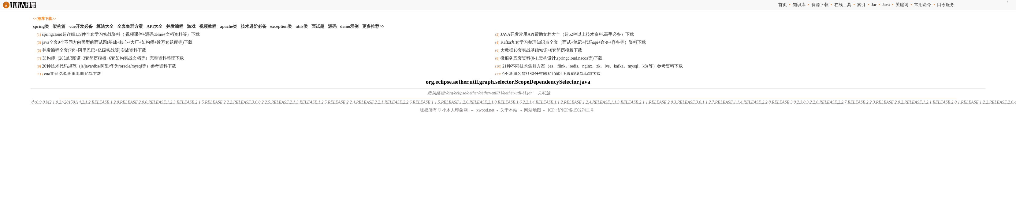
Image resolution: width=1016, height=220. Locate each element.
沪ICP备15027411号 (576, 110)
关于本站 (508, 110)
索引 (861, 4)
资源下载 (819, 4)
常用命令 (922, 4)
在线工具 (842, 4)
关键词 (901, 4)
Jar (873, 4)
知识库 (799, 4)
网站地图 (532, 110)
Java (886, 4)
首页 (782, 4)
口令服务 (945, 4)
